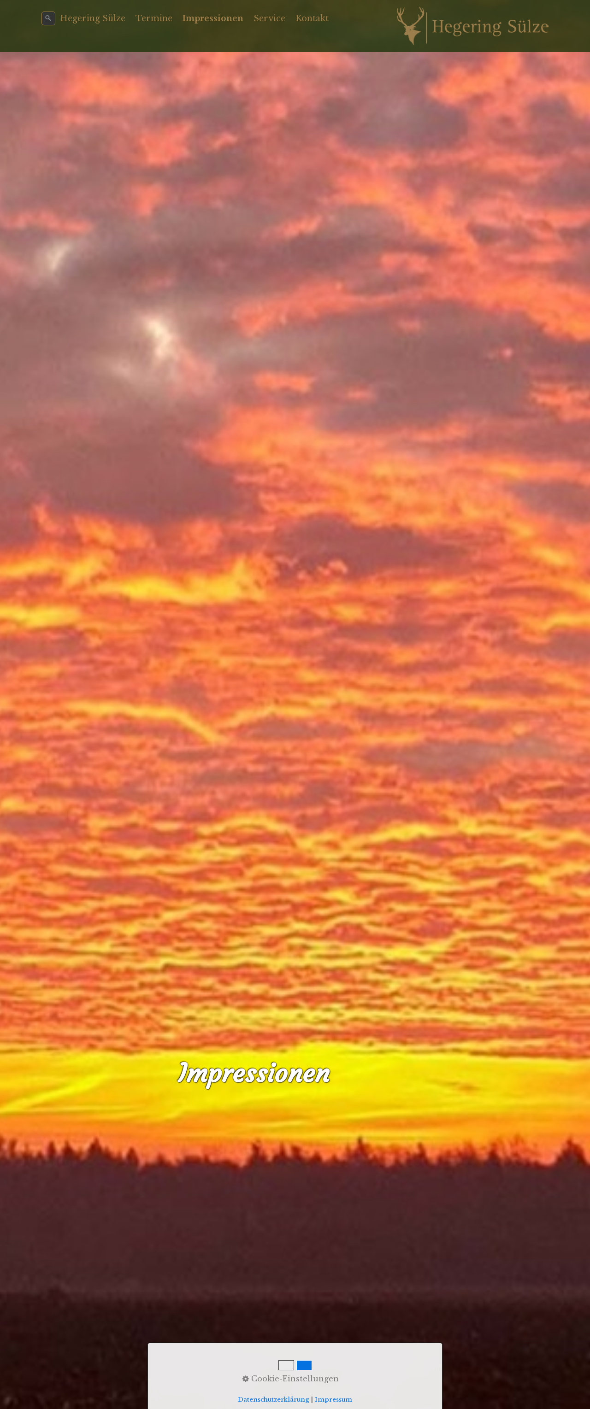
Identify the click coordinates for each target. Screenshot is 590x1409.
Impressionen (213, 18)
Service (269, 18)
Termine (154, 18)
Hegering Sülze (92, 18)
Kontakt (312, 18)
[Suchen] (48, 18)
